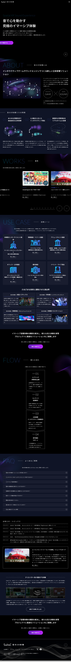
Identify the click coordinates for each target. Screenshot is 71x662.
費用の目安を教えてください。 (38, 511)
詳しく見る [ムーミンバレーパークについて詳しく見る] (35, 587)
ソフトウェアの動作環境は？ (38, 486)
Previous (58, 208)
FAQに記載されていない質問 (38, 524)
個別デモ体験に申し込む (35, 631)
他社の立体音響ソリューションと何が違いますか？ (38, 474)
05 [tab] (42, 208)
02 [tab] (34, 208)
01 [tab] (31, 208)
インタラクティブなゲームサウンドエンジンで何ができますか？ (38, 480)
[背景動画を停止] (66, 54)
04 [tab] (39, 208)
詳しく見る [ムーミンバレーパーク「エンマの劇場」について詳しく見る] (54, 197)
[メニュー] (69, 1)
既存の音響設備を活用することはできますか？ (38, 493)
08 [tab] (50, 208)
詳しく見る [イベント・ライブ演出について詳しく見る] (57, 279)
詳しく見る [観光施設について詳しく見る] (35, 279)
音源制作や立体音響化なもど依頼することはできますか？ (38, 499)
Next (64, 208)
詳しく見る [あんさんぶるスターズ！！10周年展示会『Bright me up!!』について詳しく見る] (25, 197)
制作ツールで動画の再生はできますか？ (38, 505)
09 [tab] (53, 208)
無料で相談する (13, 43)
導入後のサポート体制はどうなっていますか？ (38, 518)
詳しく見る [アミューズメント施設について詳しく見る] (57, 252)
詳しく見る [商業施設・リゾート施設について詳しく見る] (35, 252)
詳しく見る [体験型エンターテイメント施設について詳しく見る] (12, 256)
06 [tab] (45, 208)
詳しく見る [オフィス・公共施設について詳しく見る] (12, 281)
